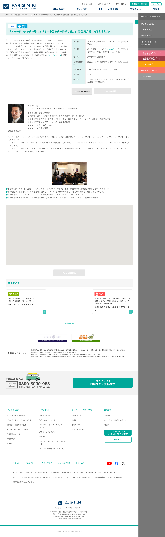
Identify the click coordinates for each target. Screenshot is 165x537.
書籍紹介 (10, 443)
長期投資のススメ (13, 434)
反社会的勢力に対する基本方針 (72, 473)
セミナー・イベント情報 (108, 9)
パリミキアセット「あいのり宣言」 (20, 420)
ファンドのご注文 (118, 432)
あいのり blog (135, 9)
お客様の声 (11, 439)
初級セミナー (76, 415)
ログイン (156, 4)
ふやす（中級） (147, 29)
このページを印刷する (82, 91)
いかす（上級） (147, 35)
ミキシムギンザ (111, 49)
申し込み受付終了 (112, 91)
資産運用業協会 (100, 477)
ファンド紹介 (82, 9)
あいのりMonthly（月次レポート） (52, 448)
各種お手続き (87, 4)
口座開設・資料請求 (103, 383)
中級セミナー (76, 420)
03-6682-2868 (66, 514)
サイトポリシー (18, 473)
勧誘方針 (29, 473)
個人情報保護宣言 (41, 473)
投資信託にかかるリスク (61, 477)
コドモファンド (45, 415)
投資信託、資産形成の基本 (16, 425)
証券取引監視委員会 (115, 477)
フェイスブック (54, 55)
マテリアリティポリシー (111, 473)
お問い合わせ (121, 4)
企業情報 (155, 9)
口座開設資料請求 (139, 4)
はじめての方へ (59, 9)
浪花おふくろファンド (47, 420)
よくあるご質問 (104, 4)
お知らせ (16, 463)
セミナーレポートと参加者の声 (149, 43)
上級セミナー (76, 425)
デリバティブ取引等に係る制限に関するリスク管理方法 (31, 477)
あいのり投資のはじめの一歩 (17, 429)
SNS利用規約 (54, 473)
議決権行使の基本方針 (93, 473)
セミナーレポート (78, 429)
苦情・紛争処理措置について (82, 477)
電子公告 (107, 425)
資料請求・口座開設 (149, 70)
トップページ (7, 15)
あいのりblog (30, 463)
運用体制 (42, 436)
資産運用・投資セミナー (22, 15)
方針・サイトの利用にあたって (115, 420)
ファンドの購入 (147, 64)
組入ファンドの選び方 (47, 432)
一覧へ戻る (69, 323)
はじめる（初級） (148, 24)
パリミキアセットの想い (16, 415)
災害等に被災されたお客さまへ (23, 482)
